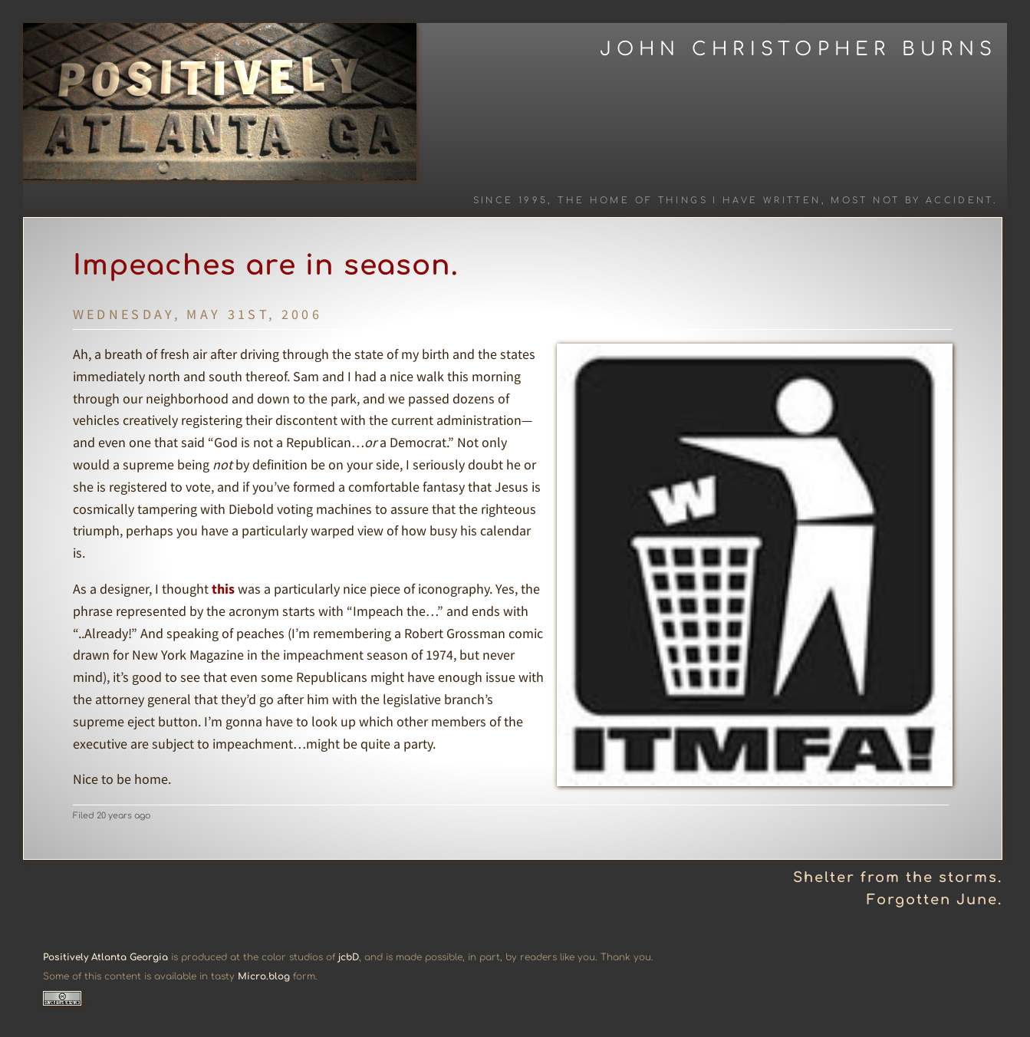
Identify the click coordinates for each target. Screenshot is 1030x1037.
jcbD (348, 957)
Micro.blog (264, 976)
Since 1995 (510, 201)
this (223, 589)
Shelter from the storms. (897, 877)
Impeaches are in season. (266, 265)
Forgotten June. (934, 899)
